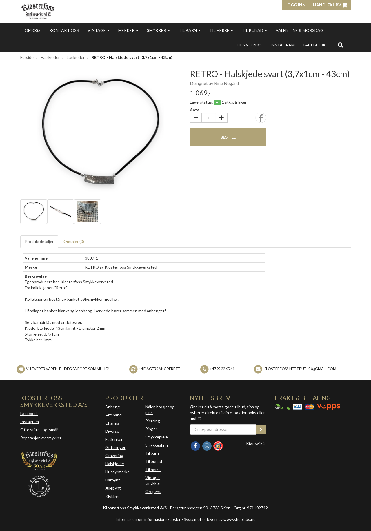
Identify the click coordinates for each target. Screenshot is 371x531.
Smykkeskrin (156, 445)
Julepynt (113, 487)
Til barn (190, 30)
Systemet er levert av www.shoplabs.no (220, 519)
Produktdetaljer (39, 241)
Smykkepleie (156, 436)
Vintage (99, 30)
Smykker (158, 30)
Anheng (112, 406)
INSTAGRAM (282, 44)
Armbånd (113, 414)
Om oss (33, 30)
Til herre (221, 30)
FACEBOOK (314, 44)
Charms (112, 423)
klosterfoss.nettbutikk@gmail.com (300, 369)
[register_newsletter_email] (261, 429)
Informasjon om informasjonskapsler (148, 519)
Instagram (29, 421)
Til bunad (254, 30)
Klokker (112, 496)
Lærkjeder (76, 57)
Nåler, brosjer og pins (159, 409)
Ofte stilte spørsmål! (39, 429)
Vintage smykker (152, 480)
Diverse (112, 431)
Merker (128, 30)
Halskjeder (50, 57)
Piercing (152, 420)
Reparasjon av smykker (40, 437)
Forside (27, 57)
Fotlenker (114, 439)
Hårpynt (112, 479)
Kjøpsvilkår (256, 443)
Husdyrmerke (117, 471)
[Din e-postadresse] (223, 429)
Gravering (114, 455)
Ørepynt (153, 491)
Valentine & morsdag (299, 30)
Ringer (151, 428)
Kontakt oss (64, 30)
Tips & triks (249, 44)
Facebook (29, 413)
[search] (340, 44)
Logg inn (295, 4)
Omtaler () (73, 241)
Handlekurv (330, 4)
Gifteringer (115, 447)
